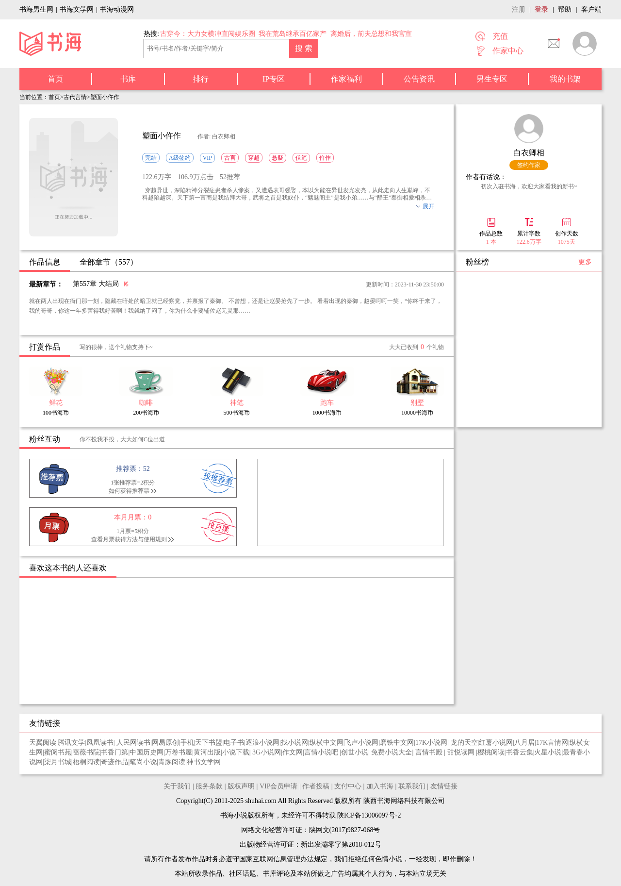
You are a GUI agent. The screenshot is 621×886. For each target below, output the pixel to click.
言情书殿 (429, 752)
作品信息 (44, 262)
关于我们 (177, 786)
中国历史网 (146, 752)
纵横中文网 (326, 742)
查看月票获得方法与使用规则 (129, 539)
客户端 (591, 9)
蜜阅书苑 (57, 752)
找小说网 (294, 742)
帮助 (565, 9)
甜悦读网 (461, 752)
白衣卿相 (528, 153)
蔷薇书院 (86, 752)
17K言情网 (552, 742)
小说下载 (235, 752)
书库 (128, 79)
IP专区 (273, 79)
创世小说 (354, 752)
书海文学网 (77, 9)
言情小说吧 (322, 752)
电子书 (234, 742)
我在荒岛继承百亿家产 (293, 33)
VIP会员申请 (279, 786)
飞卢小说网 (361, 742)
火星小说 (547, 752)
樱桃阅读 (491, 752)
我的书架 (565, 79)
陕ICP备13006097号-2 (368, 815)
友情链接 (444, 786)
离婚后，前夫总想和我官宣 (371, 33)
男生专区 (491, 79)
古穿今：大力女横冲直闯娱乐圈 (207, 33)
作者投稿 (315, 786)
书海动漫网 (117, 9)
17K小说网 (431, 742)
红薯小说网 (496, 742)
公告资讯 (419, 79)
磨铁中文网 (397, 742)
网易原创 (165, 742)
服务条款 (209, 786)
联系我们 (411, 786)
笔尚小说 (143, 762)
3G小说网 (266, 752)
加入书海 (379, 786)
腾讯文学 (71, 742)
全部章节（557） (109, 262)
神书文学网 (204, 762)
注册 (518, 9)
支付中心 (347, 786)
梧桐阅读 (86, 762)
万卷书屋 (178, 752)
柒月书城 (57, 762)
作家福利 (346, 79)
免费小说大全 (391, 752)
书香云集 (519, 752)
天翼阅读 (42, 742)
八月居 (524, 742)
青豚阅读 (171, 762)
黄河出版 (207, 752)
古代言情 (75, 97)
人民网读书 (133, 742)
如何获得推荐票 (129, 490)
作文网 (292, 752)
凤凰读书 (100, 742)
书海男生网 (36, 9)
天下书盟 (208, 742)
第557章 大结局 (96, 283)
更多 (585, 262)
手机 (187, 742)
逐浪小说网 (262, 742)
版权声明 (241, 786)
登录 (541, 9)
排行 (201, 79)
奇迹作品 (114, 762)
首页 (55, 79)
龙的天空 (464, 742)
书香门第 (114, 752)
